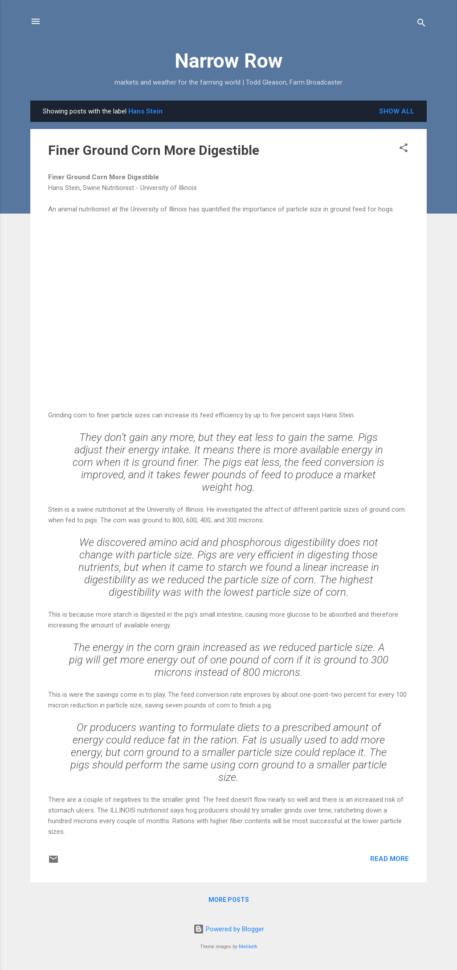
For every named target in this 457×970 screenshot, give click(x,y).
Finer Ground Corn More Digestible (153, 150)
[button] (403, 149)
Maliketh (248, 947)
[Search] (421, 24)
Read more (389, 859)
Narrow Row (229, 61)
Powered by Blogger (228, 929)
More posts (228, 899)
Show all (396, 111)
